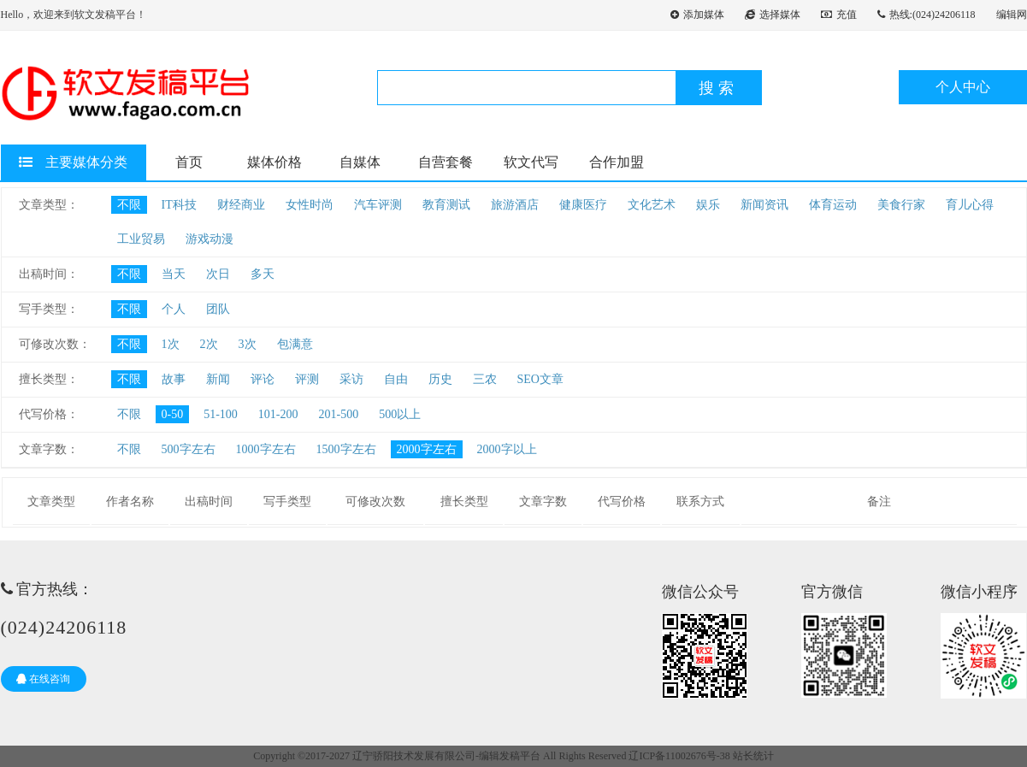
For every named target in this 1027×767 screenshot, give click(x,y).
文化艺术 (652, 204)
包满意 (295, 344)
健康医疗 (583, 204)
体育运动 (833, 204)
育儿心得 (970, 204)
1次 (171, 344)
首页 (189, 162)
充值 (839, 15)
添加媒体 (697, 15)
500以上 (400, 414)
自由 (396, 379)
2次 (209, 344)
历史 (440, 379)
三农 (485, 379)
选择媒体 (772, 15)
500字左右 (188, 449)
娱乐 (708, 204)
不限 (129, 204)
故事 (174, 379)
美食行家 (901, 204)
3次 (248, 344)
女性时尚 (309, 204)
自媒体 (360, 162)
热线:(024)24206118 (926, 15)
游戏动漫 (209, 239)
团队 (218, 309)
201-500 (339, 414)
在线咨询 (43, 679)
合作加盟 (616, 162)
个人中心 (963, 87)
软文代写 (531, 162)
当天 (174, 274)
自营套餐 (445, 162)
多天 (262, 274)
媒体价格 (274, 162)
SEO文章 (540, 379)
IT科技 (179, 204)
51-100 (221, 414)
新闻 (218, 379)
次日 (218, 274)
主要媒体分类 (73, 162)
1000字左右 (266, 449)
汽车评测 (378, 204)
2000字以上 (507, 449)
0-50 (173, 414)
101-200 (278, 414)
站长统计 (753, 756)
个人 (174, 309)
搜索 (718, 88)
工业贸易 (141, 239)
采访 (351, 379)
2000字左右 (427, 449)
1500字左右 (346, 449)
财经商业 (241, 204)
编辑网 (1011, 15)
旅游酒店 (515, 204)
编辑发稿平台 (509, 756)
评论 (262, 379)
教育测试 (446, 204)
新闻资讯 (764, 204)
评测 (307, 379)
